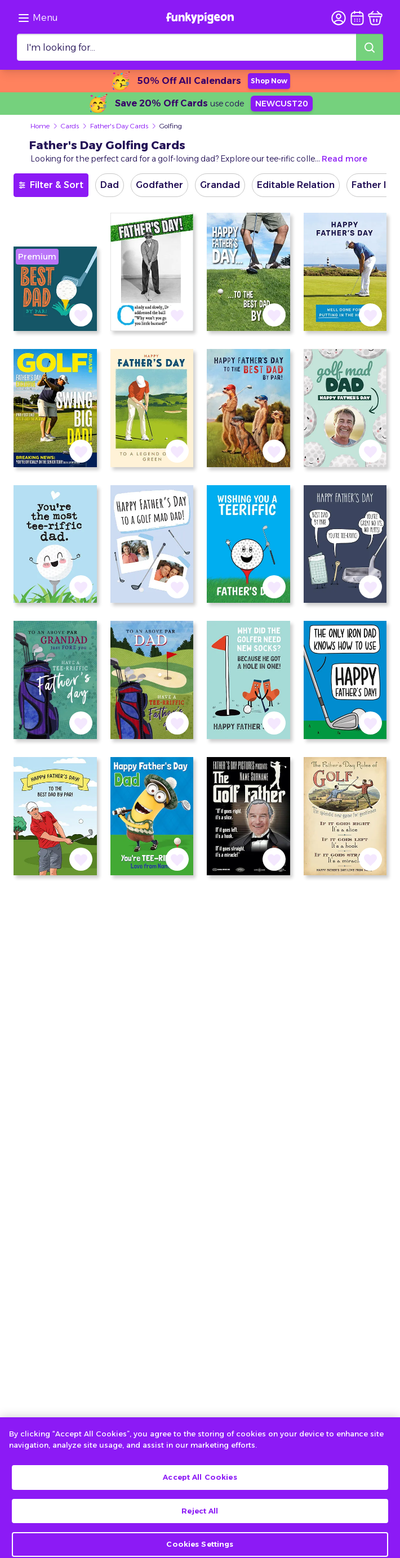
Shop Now (269, 81)
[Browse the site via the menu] (37, 18)
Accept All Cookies (200, 1491)
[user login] (338, 18)
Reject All (199, 1524)
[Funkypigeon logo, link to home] (200, 18)
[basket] (375, 18)
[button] (80, 314)
